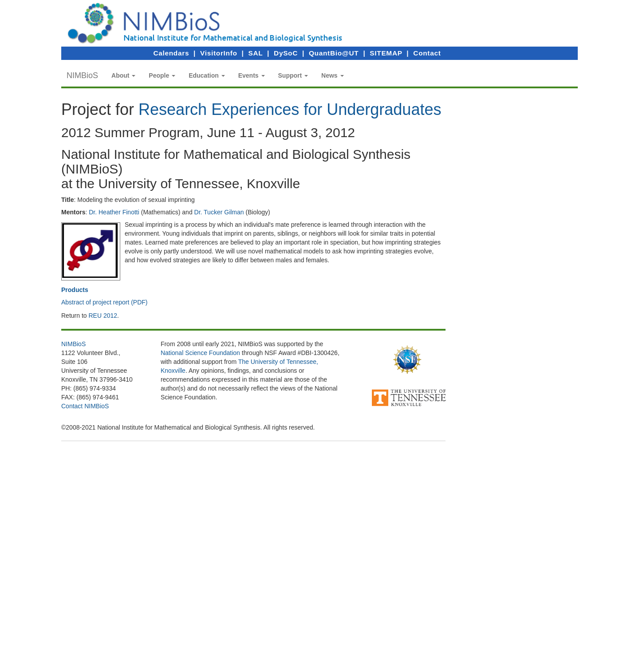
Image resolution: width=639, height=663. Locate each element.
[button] (123, 75)
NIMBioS (82, 75)
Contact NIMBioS (85, 406)
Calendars (171, 53)
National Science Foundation (200, 352)
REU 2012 (102, 315)
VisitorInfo (218, 53)
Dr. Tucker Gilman (219, 212)
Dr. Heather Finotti (114, 212)
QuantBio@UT (334, 53)
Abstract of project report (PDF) (104, 302)
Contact (427, 53)
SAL (255, 53)
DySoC (286, 53)
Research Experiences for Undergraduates (289, 109)
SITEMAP (386, 53)
